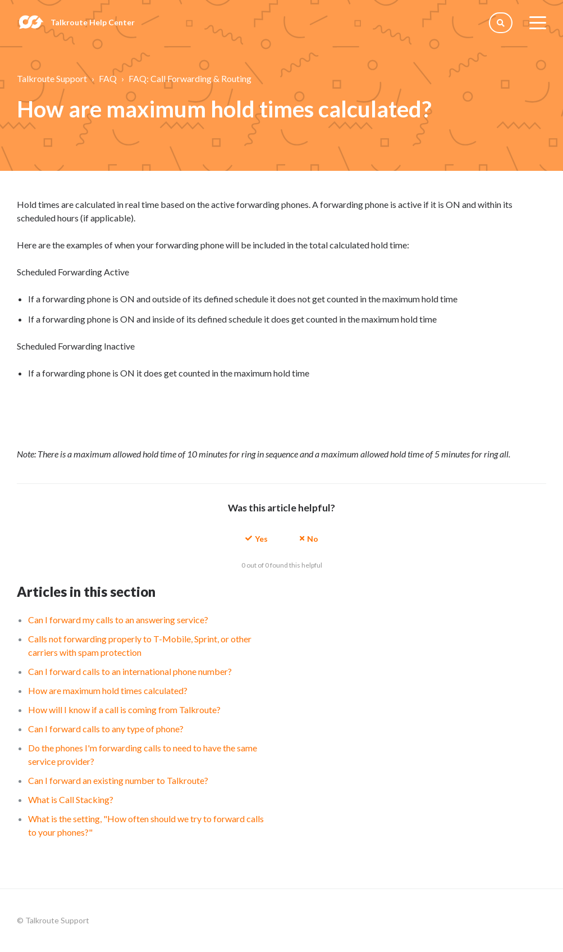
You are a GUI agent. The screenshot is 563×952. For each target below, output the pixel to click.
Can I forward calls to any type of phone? (106, 728)
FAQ (108, 78)
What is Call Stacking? (70, 799)
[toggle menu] (537, 22)
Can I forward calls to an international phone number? (130, 671)
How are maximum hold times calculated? (107, 690)
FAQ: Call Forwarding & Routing (190, 78)
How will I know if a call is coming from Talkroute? (124, 709)
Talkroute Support (52, 78)
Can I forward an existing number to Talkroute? (118, 780)
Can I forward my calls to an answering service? (118, 619)
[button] (256, 538)
